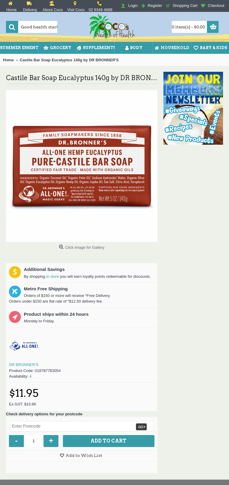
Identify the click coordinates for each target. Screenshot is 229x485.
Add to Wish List (84, 455)
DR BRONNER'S (23, 364)
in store (52, 276)
